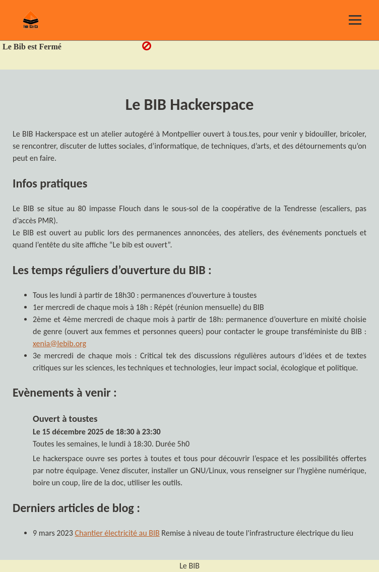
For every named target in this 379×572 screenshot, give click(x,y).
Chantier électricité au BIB (117, 533)
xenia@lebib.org (59, 343)
